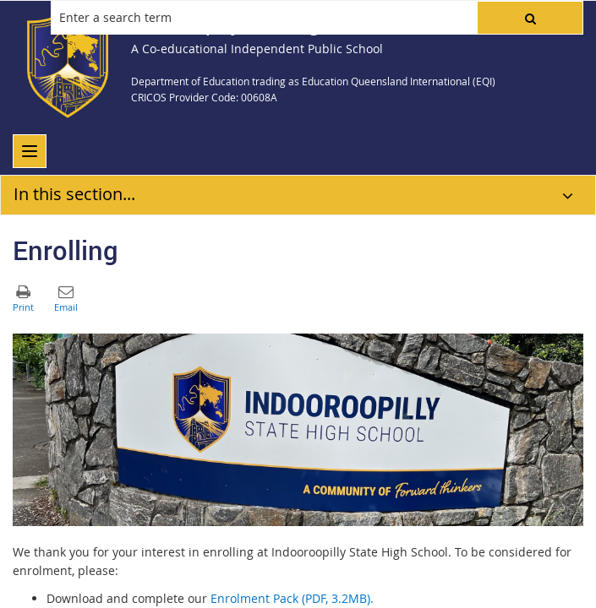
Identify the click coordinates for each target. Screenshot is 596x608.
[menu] (29, 151)
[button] (530, 18)
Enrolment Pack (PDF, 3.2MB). (292, 598)
